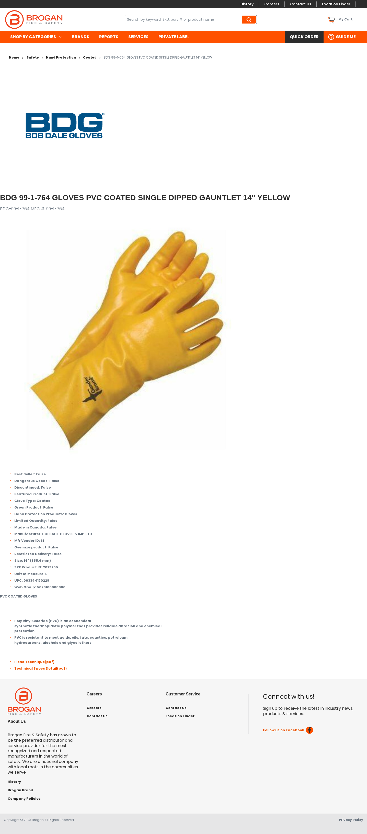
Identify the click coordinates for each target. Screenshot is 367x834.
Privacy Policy (351, 820)
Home (14, 57)
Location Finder (336, 4)
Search (250, 19)
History (247, 4)
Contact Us (300, 4)
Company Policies (24, 798)
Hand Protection (61, 57)
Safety (33, 57)
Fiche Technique (34, 661)
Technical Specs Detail (40, 668)
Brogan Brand (20, 790)
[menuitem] (36, 37)
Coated (90, 57)
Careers (271, 4)
